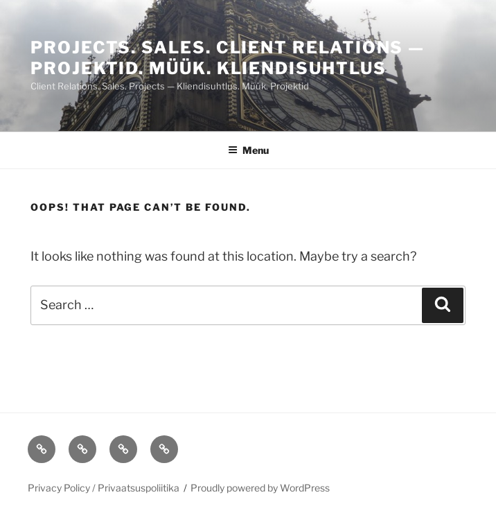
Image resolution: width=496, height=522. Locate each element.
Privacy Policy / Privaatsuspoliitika (103, 488)
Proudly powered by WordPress (260, 488)
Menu (248, 150)
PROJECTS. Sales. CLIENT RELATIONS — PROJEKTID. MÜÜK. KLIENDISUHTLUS (227, 57)
